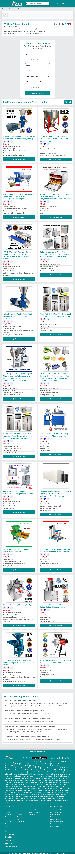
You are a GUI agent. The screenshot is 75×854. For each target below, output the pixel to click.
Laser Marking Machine (26, 760)
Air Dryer (60, 791)
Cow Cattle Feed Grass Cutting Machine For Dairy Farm (16, 549)
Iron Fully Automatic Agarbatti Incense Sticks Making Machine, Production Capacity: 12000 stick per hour (18, 195)
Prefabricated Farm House (44, 769)
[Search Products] (27, 2)
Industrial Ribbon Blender (42, 762)
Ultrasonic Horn (64, 787)
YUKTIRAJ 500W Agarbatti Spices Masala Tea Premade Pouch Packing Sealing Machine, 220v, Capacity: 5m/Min (18, 254)
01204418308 (9, 833)
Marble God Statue (44, 785)
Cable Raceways (10, 789)
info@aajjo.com (10, 839)
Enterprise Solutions (56, 823)
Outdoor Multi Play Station (52, 760)
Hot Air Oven (30, 775)
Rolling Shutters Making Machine (26, 793)
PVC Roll (54, 785)
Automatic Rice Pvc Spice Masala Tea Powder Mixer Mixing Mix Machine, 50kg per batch (55, 137)
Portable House (30, 769)
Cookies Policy (32, 809)
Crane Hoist (48, 781)
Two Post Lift (52, 793)
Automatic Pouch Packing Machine (21, 791)
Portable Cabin (38, 760)
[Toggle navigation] (71, 13)
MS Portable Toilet (58, 769)
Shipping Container (64, 773)
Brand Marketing (55, 818)
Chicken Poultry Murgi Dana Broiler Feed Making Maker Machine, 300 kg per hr (18, 661)
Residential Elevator (34, 767)
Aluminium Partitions (57, 762)
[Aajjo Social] (57, 757)
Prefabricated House (51, 773)
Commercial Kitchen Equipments (36, 787)
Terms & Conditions (34, 811)
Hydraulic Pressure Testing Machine (41, 783)
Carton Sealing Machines (53, 765)
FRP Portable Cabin (34, 771)
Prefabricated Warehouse (35, 773)
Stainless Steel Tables (22, 765)
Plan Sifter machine (52, 787)
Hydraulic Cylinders (52, 775)
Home (4, 8)
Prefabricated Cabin (57, 771)
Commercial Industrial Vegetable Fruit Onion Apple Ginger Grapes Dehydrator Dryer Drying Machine (55, 492)
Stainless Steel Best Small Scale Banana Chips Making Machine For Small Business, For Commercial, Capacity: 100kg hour (54, 376)
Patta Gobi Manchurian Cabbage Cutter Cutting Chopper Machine (53, 605)
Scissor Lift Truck (58, 767)
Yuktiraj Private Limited (15, 8)
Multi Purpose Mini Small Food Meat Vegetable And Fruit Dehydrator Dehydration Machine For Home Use (55, 195)
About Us (8, 809)
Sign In (60, 3)
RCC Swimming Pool (40, 797)
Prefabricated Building (20, 773)
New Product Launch (57, 820)
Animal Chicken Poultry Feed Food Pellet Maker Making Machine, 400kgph (17, 315)
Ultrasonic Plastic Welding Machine (27, 789)
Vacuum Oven (21, 775)
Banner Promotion (56, 816)
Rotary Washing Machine (28, 779)
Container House (11, 775)
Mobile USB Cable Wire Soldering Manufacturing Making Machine (54, 434)
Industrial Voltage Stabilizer (45, 779)
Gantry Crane (39, 781)
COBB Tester (9, 783)
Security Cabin (19, 769)
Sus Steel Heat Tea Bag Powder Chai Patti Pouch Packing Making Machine (18, 491)
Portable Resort (9, 771)
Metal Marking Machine (31, 785)
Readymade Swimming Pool (56, 797)
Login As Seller (55, 825)
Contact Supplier (19, 158)
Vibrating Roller (14, 762)
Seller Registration (56, 809)
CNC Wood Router (14, 777)
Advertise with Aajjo (56, 811)
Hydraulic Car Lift (46, 767)
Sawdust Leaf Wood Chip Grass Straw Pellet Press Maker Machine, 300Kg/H (19, 136)
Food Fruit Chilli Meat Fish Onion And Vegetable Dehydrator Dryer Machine (55, 314)
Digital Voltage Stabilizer (61, 779)
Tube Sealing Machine (27, 762)
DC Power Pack (40, 775)
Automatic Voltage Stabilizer (13, 781)
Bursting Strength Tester (22, 783)
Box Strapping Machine (37, 765)
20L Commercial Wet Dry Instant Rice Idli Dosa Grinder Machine (55, 660)
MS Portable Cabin (21, 771)
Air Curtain (61, 785)
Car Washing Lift (42, 793)
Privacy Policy (32, 813)
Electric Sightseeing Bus (28, 799)
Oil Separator (15, 779)
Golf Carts (40, 799)
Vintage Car (47, 799)
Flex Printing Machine (28, 777)
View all (68, 101)
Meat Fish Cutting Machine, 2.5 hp (17, 604)
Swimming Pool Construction (24, 797)
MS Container (45, 771)
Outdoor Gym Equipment (12, 799)
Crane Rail (66, 781)
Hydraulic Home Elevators (19, 767)
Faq (72, 8)
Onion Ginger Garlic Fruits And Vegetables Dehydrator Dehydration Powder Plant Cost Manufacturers (54, 253)
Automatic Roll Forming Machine (15, 787)
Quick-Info (8, 820)
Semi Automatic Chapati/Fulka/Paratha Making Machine (28, 795)
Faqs (6, 825)
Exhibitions (8, 823)
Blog (6, 818)
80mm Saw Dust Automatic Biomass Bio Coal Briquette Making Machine (55, 549)
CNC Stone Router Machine (44, 777)
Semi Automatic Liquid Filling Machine (44, 791)
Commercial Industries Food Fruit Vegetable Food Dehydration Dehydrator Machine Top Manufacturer (19, 435)
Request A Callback (37, 750)
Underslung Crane (28, 781)
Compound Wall (10, 765)
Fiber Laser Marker (16, 785)
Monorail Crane (57, 781)
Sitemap (7, 811)
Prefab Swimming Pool (53, 795)
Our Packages (55, 813)
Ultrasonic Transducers (46, 789)
